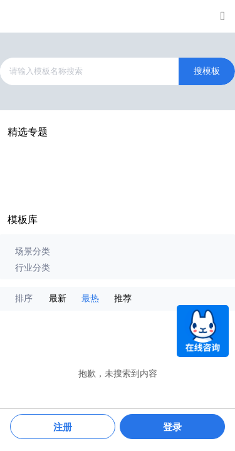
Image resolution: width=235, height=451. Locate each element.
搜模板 (207, 71)
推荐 (123, 298)
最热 (90, 298)
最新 (57, 298)
